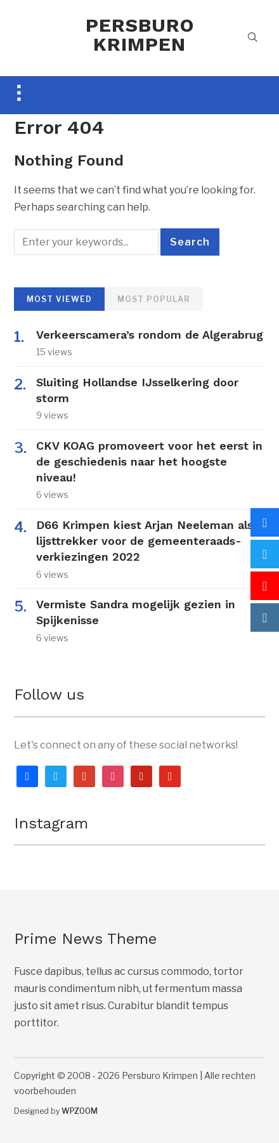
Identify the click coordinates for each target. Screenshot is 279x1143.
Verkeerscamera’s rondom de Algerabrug (149, 334)
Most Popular (153, 299)
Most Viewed (59, 299)
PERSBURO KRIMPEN (140, 34)
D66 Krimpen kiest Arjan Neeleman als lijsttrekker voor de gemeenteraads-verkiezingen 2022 (144, 540)
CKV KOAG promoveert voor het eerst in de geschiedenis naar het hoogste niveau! (149, 461)
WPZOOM (80, 1111)
